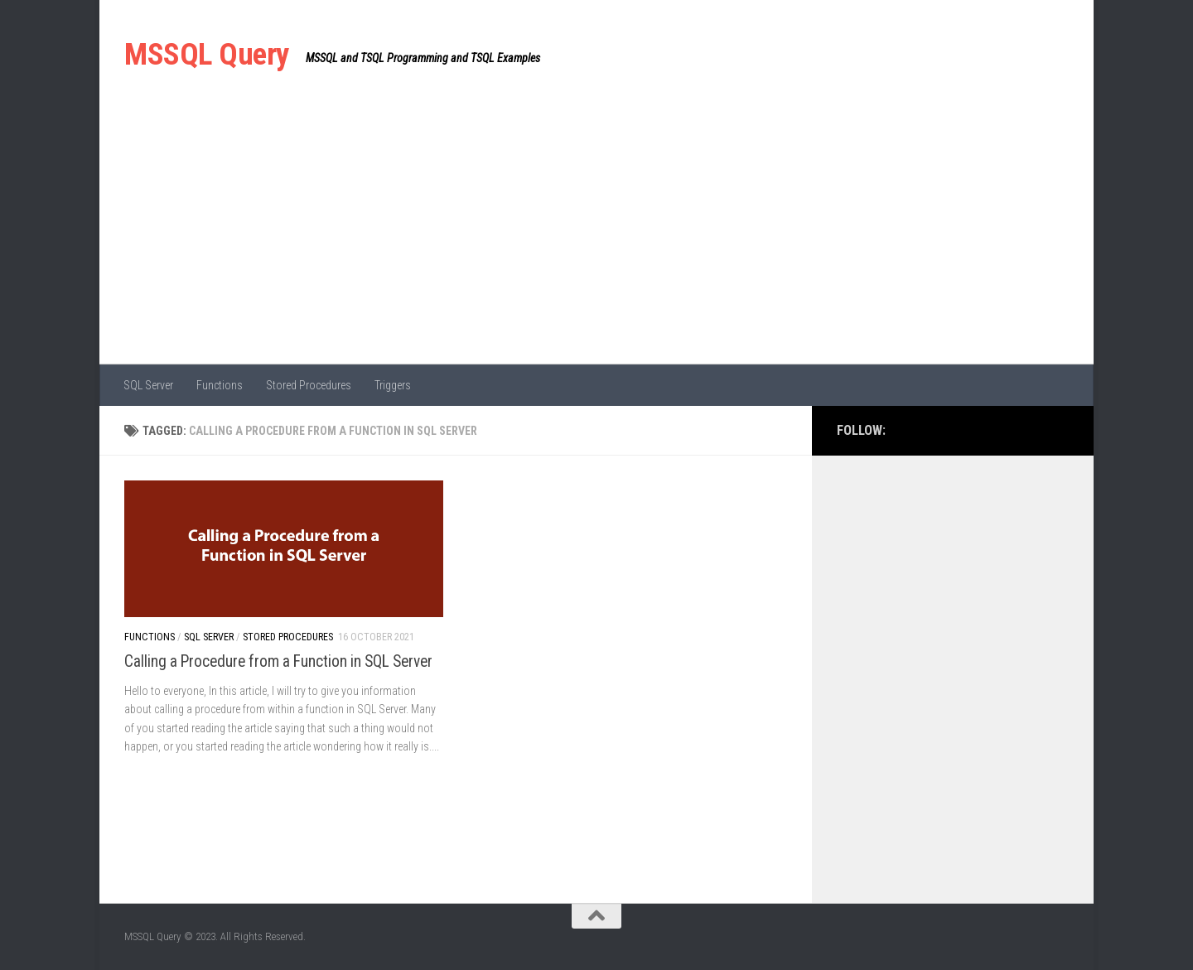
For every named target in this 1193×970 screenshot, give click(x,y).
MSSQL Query (206, 54)
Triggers (392, 385)
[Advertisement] (596, 240)
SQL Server (148, 385)
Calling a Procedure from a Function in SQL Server (278, 661)
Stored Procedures (308, 385)
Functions (219, 385)
